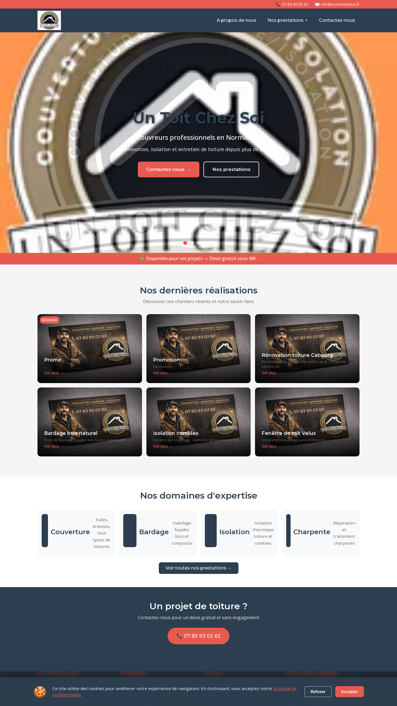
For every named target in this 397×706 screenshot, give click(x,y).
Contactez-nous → (166, 172)
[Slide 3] (198, 243)
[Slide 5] (211, 243)
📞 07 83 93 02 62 (292, 4)
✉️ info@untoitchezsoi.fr (337, 4)
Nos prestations (287, 20)
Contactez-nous (337, 20)
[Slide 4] (205, 243)
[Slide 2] (192, 243)
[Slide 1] (185, 243)
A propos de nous (236, 20)
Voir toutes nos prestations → (198, 568)
